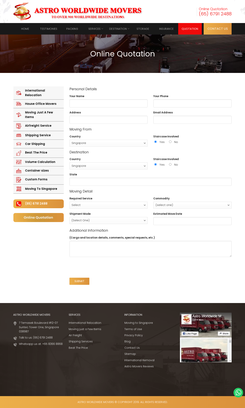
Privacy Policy (133, 335)
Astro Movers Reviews (139, 366)
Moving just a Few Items (85, 329)
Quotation (190, 29)
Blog (127, 341)
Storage (143, 29)
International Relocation (85, 323)
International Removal (139, 360)
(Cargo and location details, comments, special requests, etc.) (112, 238)
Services (95, 29)
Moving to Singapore (138, 323)
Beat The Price (78, 348)
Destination (119, 29)
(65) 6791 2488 (215, 14)
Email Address (163, 112)
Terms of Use (133, 329)
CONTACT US (217, 28)
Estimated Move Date (167, 214)
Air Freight (75, 335)
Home (25, 29)
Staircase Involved (166, 136)
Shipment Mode (80, 214)
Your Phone (160, 96)
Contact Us (132, 348)
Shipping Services (81, 341)
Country (75, 136)
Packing (72, 29)
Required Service (80, 198)
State (73, 174)
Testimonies (48, 29)
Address (75, 112)
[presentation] (98, 267)
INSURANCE (166, 29)
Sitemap (130, 354)
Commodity (161, 198)
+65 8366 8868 (52, 344)
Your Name (76, 96)
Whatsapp (238, 392)
